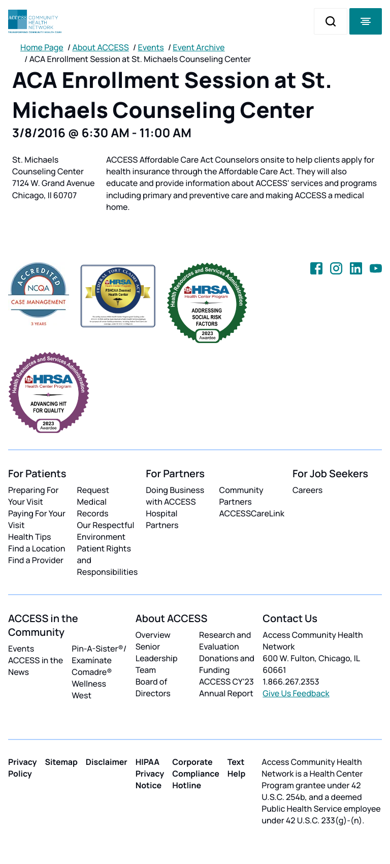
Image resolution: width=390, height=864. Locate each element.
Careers (307, 490)
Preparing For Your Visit (33, 495)
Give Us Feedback (296, 693)
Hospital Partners (162, 519)
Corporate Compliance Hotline (195, 773)
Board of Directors (153, 687)
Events (151, 47)
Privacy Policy (22, 767)
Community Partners (241, 495)
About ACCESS (100, 47)
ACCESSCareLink (251, 513)
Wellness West (89, 689)
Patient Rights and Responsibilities (107, 560)
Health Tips (29, 536)
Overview (153, 634)
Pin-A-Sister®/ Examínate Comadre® (99, 660)
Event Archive (198, 47)
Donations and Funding (226, 664)
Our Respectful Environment (106, 530)
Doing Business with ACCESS (175, 495)
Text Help (237, 767)
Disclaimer (106, 761)
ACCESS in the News (35, 666)
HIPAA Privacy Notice (150, 773)
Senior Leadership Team (157, 658)
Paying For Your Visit (37, 519)
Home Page (41, 47)
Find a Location (36, 548)
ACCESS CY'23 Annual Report (226, 687)
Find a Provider (35, 560)
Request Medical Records (93, 501)
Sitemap (61, 761)
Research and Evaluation (225, 640)
